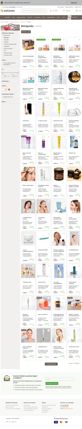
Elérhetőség (44, 413)
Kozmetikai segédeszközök (10, 44)
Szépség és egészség (21, 17)
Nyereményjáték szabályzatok (30, 408)
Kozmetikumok (22, 21)
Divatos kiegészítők (51, 17)
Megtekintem (74, 2)
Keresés (45, 10)
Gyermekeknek (37, 17)
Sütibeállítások (45, 411)
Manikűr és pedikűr (8, 48)
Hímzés (43, 17)
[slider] (2, 72)
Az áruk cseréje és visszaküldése (13, 409)
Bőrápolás (6, 37)
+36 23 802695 (12, 7)
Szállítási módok (78, 7)
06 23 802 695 (65, 406)
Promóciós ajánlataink (29, 411)
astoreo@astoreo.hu (68, 409)
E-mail (47, 380)
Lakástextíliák (7, 17)
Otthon (13, 17)
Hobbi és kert (29, 17)
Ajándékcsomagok (8, 52)
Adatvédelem (45, 408)
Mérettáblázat (27, 406)
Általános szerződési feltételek (49, 406)
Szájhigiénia (6, 46)
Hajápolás (6, 42)
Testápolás (6, 39)
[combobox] (32, 10)
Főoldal (2, 21)
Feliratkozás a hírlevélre (51, 384)
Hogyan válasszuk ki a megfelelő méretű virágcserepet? (17, 2)
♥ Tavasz (63, 17)
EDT (5, 50)
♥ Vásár (58, 17)
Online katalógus (60, 7)
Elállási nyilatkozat (9, 408)
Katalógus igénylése (69, 7)
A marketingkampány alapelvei (31, 409)
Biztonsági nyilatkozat (47, 409)
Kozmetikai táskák (8, 55)
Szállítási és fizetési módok (11, 406)
